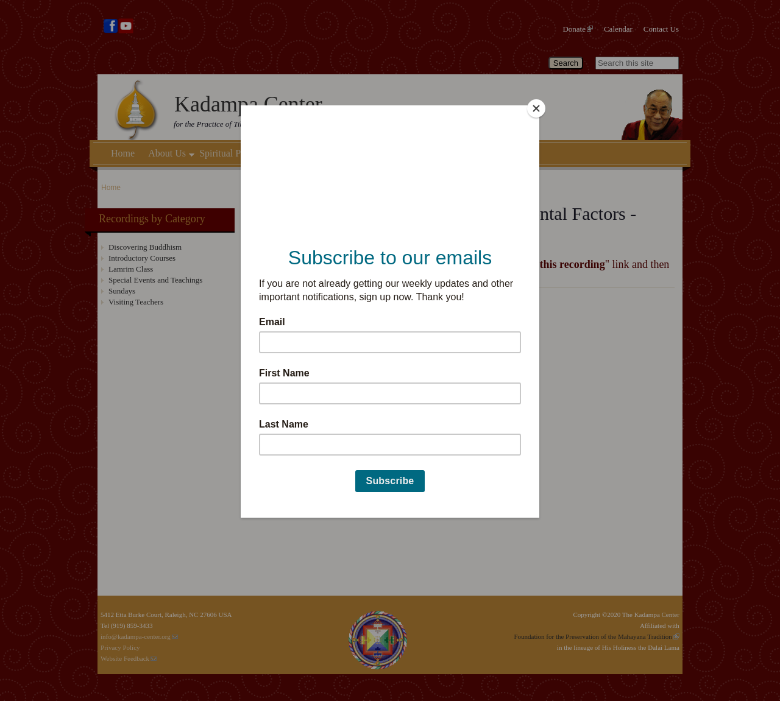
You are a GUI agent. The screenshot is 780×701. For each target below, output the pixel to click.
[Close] (536, 108)
